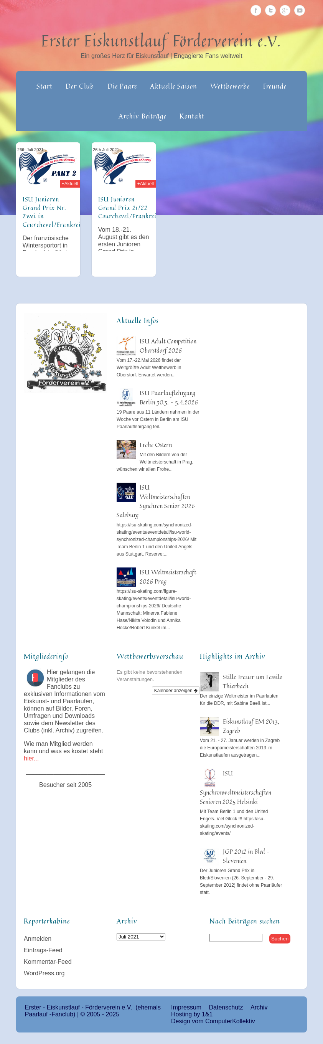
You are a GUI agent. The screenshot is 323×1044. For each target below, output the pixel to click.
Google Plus (285, 10)
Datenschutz (226, 1007)
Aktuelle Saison (173, 86)
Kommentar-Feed (48, 961)
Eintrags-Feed (43, 950)
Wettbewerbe (230, 86)
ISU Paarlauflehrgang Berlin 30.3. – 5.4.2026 (169, 397)
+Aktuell (70, 183)
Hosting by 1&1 (192, 1014)
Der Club (80, 86)
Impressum (186, 1007)
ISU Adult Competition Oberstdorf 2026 (168, 345)
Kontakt (192, 116)
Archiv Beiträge (142, 116)
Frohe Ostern (156, 444)
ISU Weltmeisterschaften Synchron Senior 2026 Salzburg (156, 501)
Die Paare (122, 86)
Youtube (299, 10)
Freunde (275, 86)
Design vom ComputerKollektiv (213, 1021)
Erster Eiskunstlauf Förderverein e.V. (161, 41)
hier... (31, 758)
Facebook (255, 10)
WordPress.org (44, 973)
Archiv (258, 1007)
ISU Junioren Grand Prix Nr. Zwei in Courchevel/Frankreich (55, 212)
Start (44, 86)
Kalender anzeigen (176, 690)
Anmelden (37, 938)
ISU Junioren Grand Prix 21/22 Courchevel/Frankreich (130, 208)
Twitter (270, 10)
